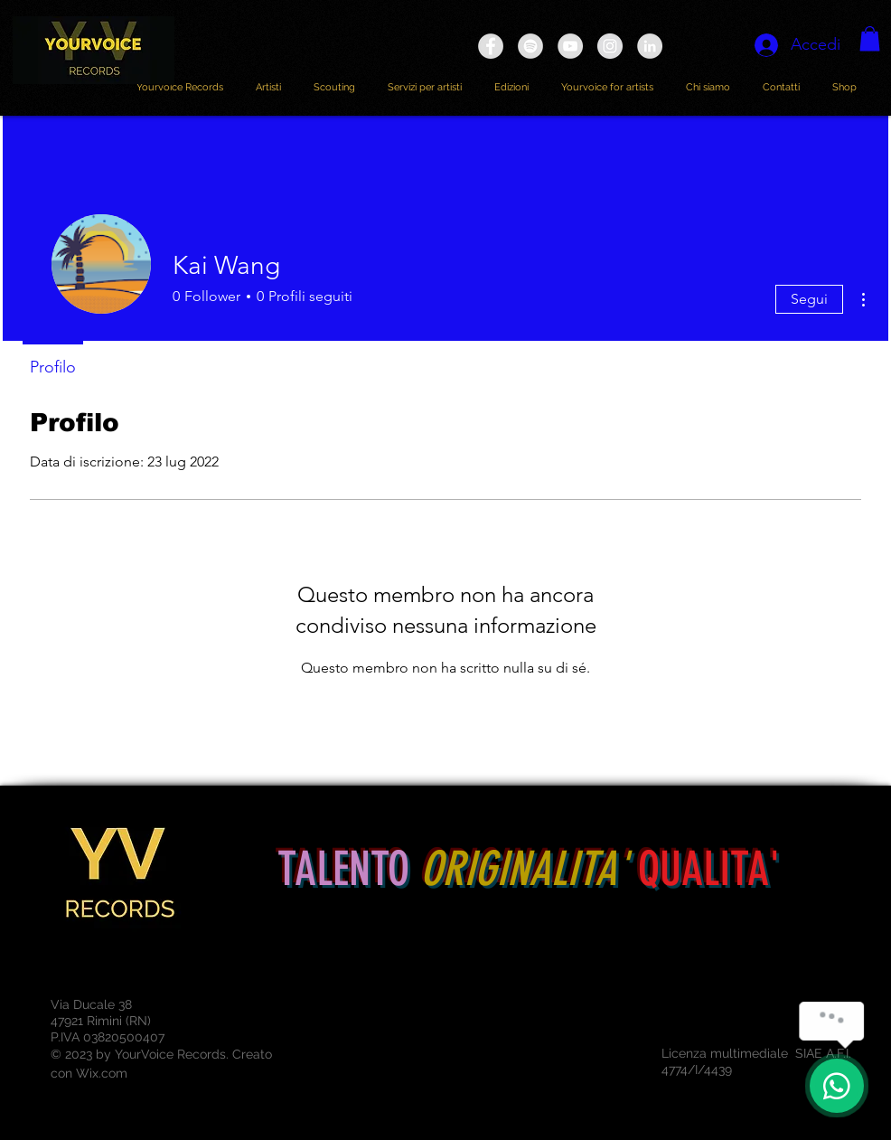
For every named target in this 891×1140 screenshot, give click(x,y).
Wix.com (101, 1073)
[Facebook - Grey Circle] (490, 46)
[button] (869, 38)
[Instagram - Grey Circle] (610, 46)
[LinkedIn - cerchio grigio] (649, 46)
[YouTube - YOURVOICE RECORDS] (570, 46)
